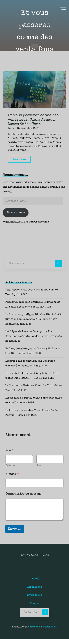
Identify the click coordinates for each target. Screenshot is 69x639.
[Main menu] (63, 9)
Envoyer (14, 529)
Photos (34, 603)
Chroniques (34, 587)
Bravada (34, 627)
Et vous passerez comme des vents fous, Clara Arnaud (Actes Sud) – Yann (33, 120)
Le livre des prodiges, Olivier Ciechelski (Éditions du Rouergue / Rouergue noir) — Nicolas (33, 319)
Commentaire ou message (23, 494)
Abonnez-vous (16, 212)
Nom (38, 465)
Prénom (10, 465)
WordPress (49, 627)
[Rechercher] (58, 263)
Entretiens (34, 595)
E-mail (12, 474)
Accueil (34, 579)
